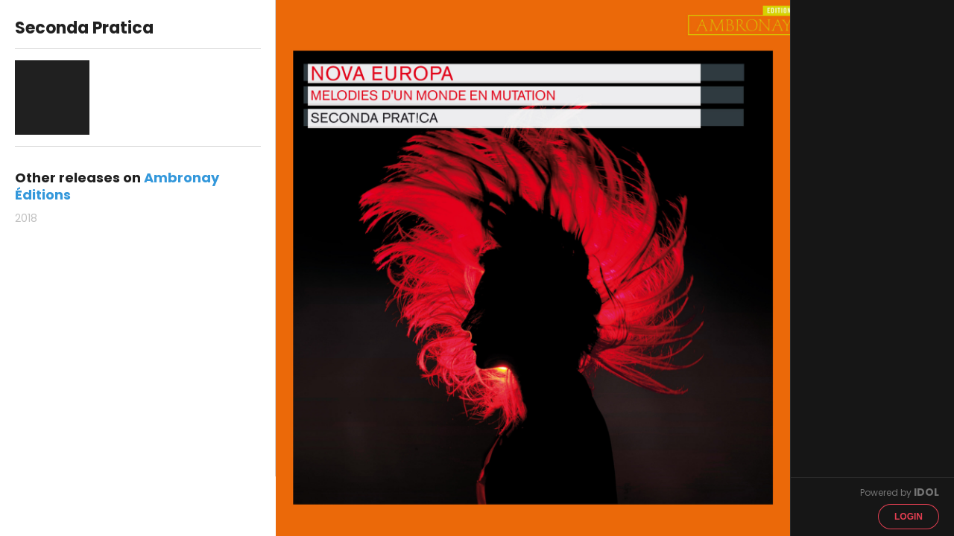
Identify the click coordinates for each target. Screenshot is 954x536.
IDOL (926, 492)
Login (908, 516)
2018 (26, 218)
